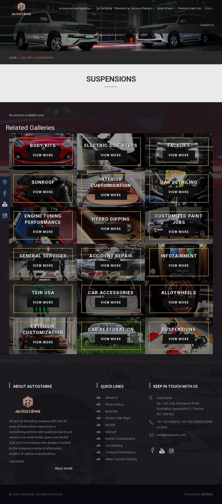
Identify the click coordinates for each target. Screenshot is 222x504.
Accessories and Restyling (75, 8)
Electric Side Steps (118, 418)
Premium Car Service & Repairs (133, 8)
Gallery (207, 8)
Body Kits (111, 411)
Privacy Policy (114, 404)
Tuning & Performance (120, 452)
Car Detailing (103, 8)
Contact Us (206, 25)
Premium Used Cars (189, 8)
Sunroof (110, 432)
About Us (111, 397)
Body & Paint (165, 8)
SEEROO (207, 494)
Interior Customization (120, 438)
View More (43, 155)
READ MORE (64, 468)
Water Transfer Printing (121, 459)
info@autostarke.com (171, 435)
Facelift (110, 425)
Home (13, 57)
